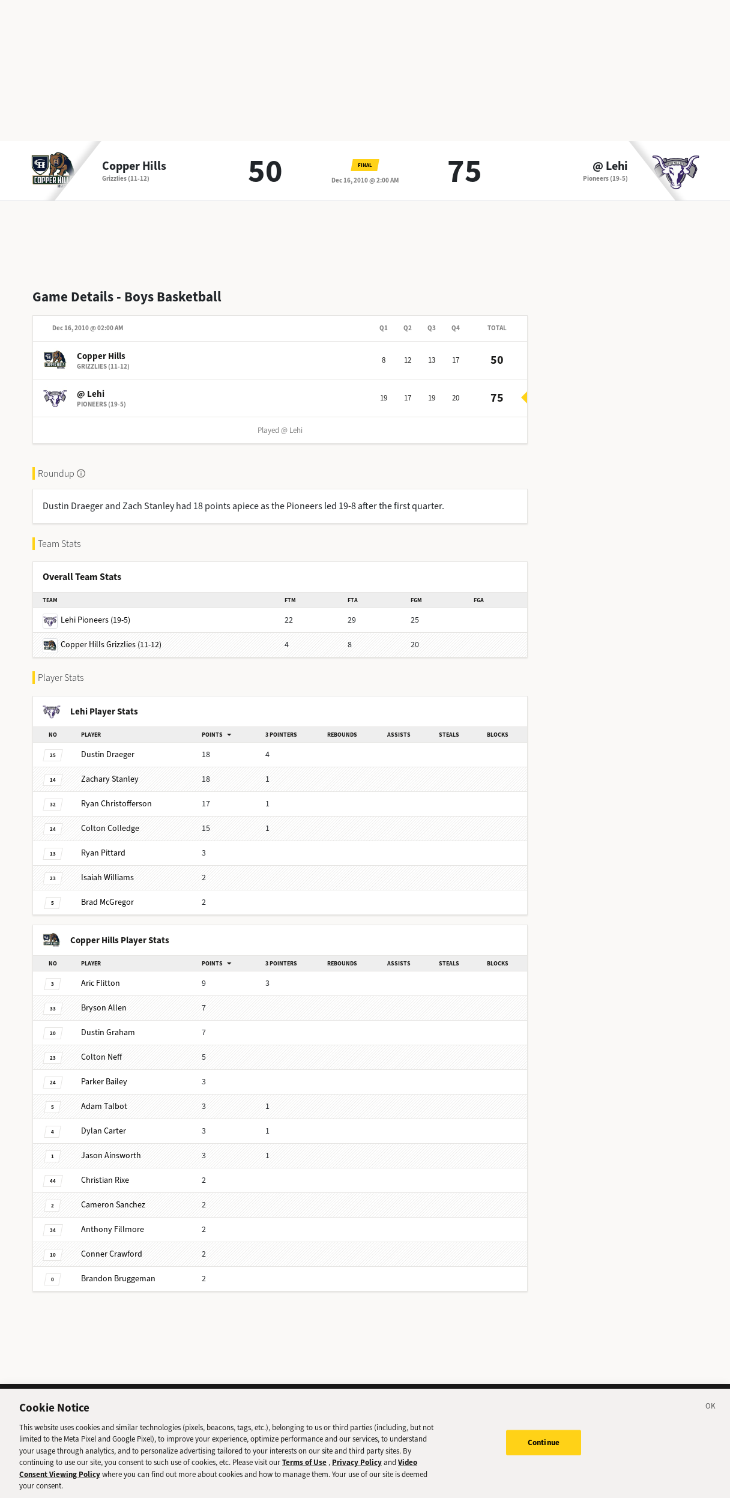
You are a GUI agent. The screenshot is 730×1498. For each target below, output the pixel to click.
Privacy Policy (357, 1468)
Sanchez (113, 1204)
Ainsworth (111, 1155)
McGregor (107, 902)
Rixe (105, 1180)
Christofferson (116, 803)
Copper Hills (134, 166)
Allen (104, 1007)
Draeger (107, 754)
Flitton (100, 983)
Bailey (104, 1081)
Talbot (104, 1106)
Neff (101, 1057)
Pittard (103, 853)
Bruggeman (118, 1278)
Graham (108, 1032)
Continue (544, 1447)
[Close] (711, 1413)
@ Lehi (610, 166)
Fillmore (112, 1229)
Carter (103, 1131)
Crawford (111, 1254)
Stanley (110, 779)
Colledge (110, 828)
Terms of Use (304, 1468)
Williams (107, 877)
